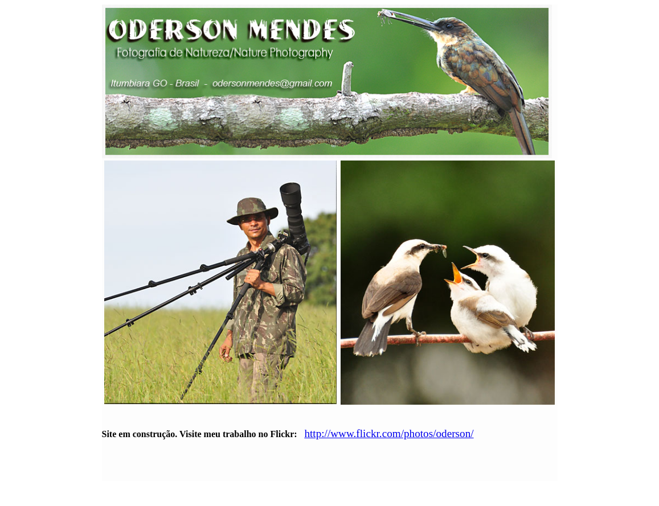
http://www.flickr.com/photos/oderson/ (388, 433)
